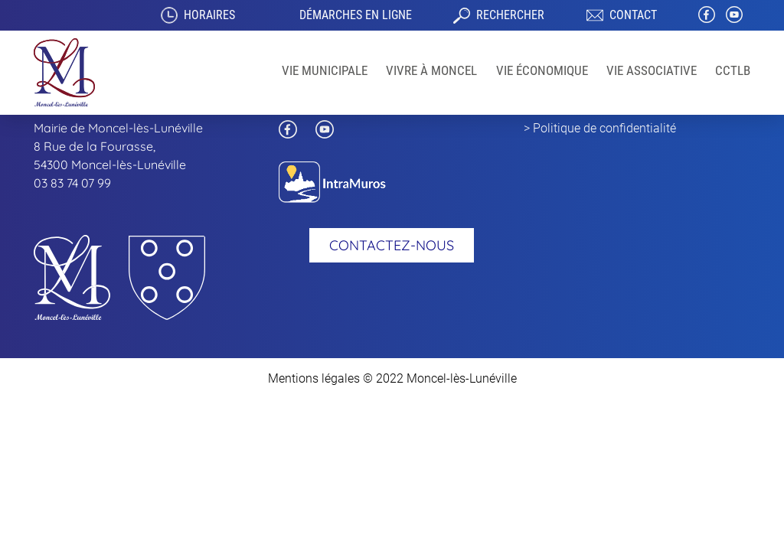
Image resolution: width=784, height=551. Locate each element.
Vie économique (542, 70)
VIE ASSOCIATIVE (651, 70)
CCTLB (732, 70)
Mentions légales (314, 378)
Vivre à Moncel (431, 70)
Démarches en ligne (355, 15)
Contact (633, 15)
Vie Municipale (325, 70)
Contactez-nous (391, 245)
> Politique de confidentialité (600, 128)
